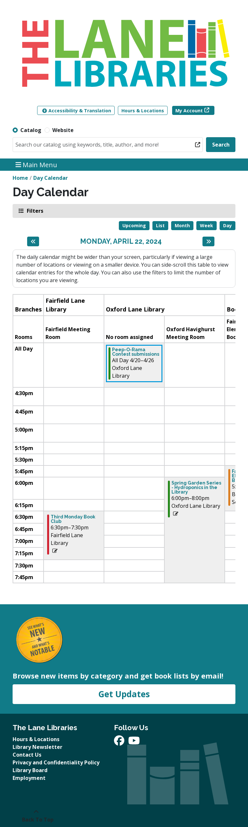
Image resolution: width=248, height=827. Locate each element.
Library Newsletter (37, 746)
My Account (189, 110)
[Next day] (208, 241)
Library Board (30, 770)
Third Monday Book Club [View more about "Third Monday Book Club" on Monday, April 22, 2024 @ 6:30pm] (73, 519)
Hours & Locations (142, 110)
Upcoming (134, 225)
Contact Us (27, 754)
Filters (34, 210)
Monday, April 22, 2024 (121, 241)
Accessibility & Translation (76, 110)
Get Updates (124, 694)
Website (63, 130)
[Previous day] (33, 241)
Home (20, 177)
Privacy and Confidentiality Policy (56, 762)
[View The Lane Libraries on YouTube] (134, 742)
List (160, 225)
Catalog (30, 130)
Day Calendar (50, 177)
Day (227, 225)
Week (206, 225)
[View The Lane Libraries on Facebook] (120, 742)
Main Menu (36, 164)
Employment (29, 777)
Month (182, 225)
